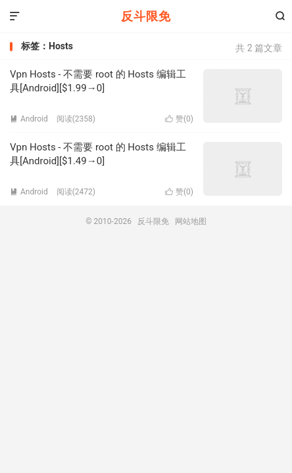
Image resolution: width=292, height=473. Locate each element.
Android (29, 119)
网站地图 (191, 221)
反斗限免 (146, 16)
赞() (179, 119)
